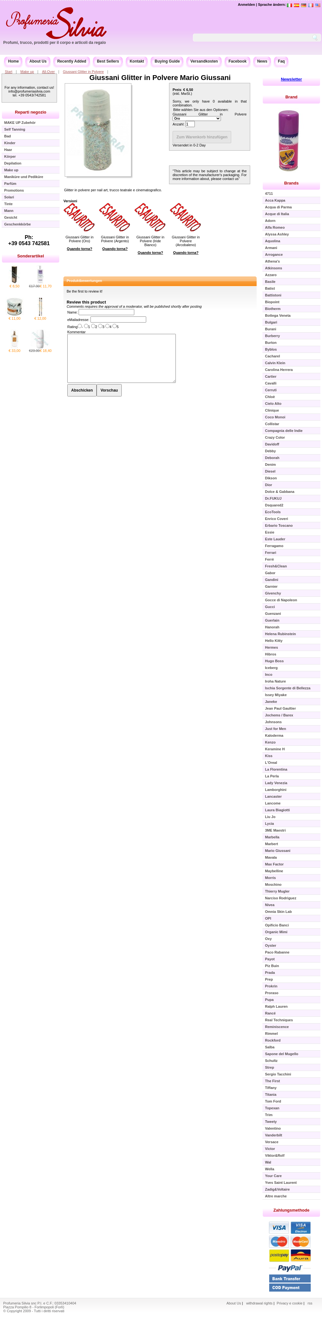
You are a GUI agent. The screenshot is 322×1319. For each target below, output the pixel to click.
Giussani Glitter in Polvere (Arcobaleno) (186, 241)
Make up (27, 72)
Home (13, 61)
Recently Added (71, 61)
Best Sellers (108, 61)
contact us (231, 179)
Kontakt (137, 61)
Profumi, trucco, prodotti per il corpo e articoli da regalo (54, 42)
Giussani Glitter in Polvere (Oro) (80, 239)
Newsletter (291, 79)
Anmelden (246, 4)
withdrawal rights (259, 1303)
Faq (281, 61)
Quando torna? (79, 249)
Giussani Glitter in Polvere (83, 72)
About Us (37, 61)
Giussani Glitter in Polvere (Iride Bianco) (151, 241)
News (262, 61)
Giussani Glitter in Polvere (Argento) (115, 239)
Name (72, 312)
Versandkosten (204, 61)
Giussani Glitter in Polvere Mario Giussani (160, 78)
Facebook (238, 61)
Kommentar (76, 332)
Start (8, 72)
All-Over (48, 72)
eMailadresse (77, 320)
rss (310, 1303)
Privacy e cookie (290, 1303)
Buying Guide (167, 61)
